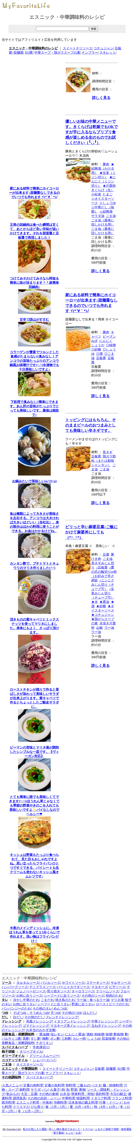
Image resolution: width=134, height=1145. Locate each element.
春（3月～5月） (56, 1107)
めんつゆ (60, 1008)
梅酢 (45, 1038)
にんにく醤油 (75, 1034)
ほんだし (89, 1012)
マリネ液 (117, 1000)
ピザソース (117, 987)
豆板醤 (101, 358)
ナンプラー (90, 52)
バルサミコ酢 (11, 1038)
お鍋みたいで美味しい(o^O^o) (34, 481)
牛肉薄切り (41, 1047)
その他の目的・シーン (43, 1098)
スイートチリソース (77, 48)
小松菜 (96, 194)
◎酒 (99, 353)
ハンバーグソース (15, 987)
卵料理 (70, 1085)
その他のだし (34, 1017)
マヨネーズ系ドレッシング (70, 1025)
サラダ (36, 1089)
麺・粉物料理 (112, 1085)
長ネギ (108, 452)
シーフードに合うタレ (53, 1004)
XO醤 (29, 52)
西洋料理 (8, 1102)
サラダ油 (97, 216)
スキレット (107, 52)
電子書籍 (58, 1132)
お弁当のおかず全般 (40, 1030)
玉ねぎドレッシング (106, 1025)
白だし (18, 1017)
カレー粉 (79, 1038)
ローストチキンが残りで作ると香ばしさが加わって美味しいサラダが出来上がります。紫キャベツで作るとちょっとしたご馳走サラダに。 (34, 698)
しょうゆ (93, 1038)
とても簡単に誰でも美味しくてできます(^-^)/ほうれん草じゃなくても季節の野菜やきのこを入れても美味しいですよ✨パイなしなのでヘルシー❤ (34, 805)
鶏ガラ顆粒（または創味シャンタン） (103, 461)
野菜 (74, 1089)
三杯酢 (66, 1038)
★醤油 (104, 602)
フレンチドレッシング (61, 1017)
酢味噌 (118, 1034)
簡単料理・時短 (82, 1094)
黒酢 (26, 1038)
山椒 (99, 627)
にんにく (106, 341)
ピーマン (109, 336)
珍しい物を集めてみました (65, 1129)
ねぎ (94, 341)
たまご (108, 194)
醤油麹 (44, 1034)
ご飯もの (83, 1085)
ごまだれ (47, 1000)
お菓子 (55, 1089)
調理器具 (19, 1098)
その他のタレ (42, 1008)
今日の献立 (118, 1094)
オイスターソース (29, 1064)
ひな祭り (37, 1107)
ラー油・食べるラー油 (93, 1000)
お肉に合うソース (29, 995)
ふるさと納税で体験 (107, 1129)
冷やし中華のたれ (26, 1000)
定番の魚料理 (54, 1085)
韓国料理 (82, 1098)
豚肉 (106, 164)
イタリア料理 (100, 1098)
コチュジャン (103, 48)
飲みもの (12, 1094)
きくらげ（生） (102, 190)
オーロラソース (83, 991)
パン (45, 1089)
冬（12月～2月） (30, 1111)
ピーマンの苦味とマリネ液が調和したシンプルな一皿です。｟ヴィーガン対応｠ (34, 752)
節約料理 (102, 1094)
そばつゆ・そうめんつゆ (31, 1012)
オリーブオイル (31, 1051)
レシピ (70, 1132)
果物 (82, 1089)
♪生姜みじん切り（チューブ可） (102, 593)
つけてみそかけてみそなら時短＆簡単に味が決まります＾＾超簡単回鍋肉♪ (34, 283)
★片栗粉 (109, 185)
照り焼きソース (58, 991)
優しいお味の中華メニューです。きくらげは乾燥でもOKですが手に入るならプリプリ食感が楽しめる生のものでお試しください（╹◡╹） (91, 132)
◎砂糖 (96, 349)
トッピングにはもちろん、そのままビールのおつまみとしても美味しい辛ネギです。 (90, 425)
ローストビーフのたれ (112, 1004)
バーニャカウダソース (73, 987)
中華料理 (68, 1098)
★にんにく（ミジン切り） (103, 181)
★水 (94, 602)
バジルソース (50, 982)
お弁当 (65, 1094)
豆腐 (106, 554)
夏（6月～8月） (81, 1107)
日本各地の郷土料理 (83, 1102)
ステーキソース (97, 982)
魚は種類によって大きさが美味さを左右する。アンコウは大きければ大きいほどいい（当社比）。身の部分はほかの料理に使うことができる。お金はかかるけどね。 (34, 522)
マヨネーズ (99, 987)
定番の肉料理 (33, 1085)
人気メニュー (12, 1085)
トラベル (87, 1129)
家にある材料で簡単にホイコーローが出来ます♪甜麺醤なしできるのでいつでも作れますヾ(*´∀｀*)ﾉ (34, 193)
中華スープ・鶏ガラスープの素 (57, 52)
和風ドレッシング (39, 1021)
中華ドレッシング (104, 1021)
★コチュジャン (102, 614)
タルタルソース (27, 982)
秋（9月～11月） (106, 1107)
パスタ (96, 1085)
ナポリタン (44, 1043)
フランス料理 (122, 1098)
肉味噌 (99, 1034)
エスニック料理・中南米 (34, 1102)
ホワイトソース (73, 982)
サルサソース (120, 982)
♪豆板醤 (102, 567)
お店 (78, 1132)
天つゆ (55, 1012)
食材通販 (126, 1129)
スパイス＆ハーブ (39, 1077)
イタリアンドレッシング (72, 1021)
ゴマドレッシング (36, 1025)
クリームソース (107, 991)
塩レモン (57, 1034)
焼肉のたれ (114, 995)
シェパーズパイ (44, 1060)
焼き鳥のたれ (65, 1000)
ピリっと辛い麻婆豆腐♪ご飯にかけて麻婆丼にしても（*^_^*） (91, 532)
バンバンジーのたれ (16, 1008)
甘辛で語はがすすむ (34, 319)
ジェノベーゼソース (31, 991)
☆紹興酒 (106, 211)
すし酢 (36, 1038)
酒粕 (89, 1034)
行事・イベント (110, 1102)
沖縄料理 (60, 1102)
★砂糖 (101, 606)
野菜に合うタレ (83, 1004)
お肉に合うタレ (24, 1004)
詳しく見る (101, 98)
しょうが (97, 345)
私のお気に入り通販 (35, 1129)
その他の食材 (49, 1094)
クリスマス (21, 1107)
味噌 (109, 1034)
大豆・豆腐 (29, 1094)
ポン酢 (55, 1038)
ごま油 (111, 216)
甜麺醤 (18, 52)
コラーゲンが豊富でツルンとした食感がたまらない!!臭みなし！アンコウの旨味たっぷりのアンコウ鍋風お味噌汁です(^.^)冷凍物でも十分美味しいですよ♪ (34, 360)
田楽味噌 (108, 1038)
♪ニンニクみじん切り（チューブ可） (102, 585)
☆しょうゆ (107, 203)
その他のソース (92, 995)
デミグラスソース (42, 987)
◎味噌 (111, 345)
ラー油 (109, 627)
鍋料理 (24, 1089)
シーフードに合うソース (62, 995)
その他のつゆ (71, 1012)
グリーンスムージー (44, 1056)
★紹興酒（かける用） (102, 168)
